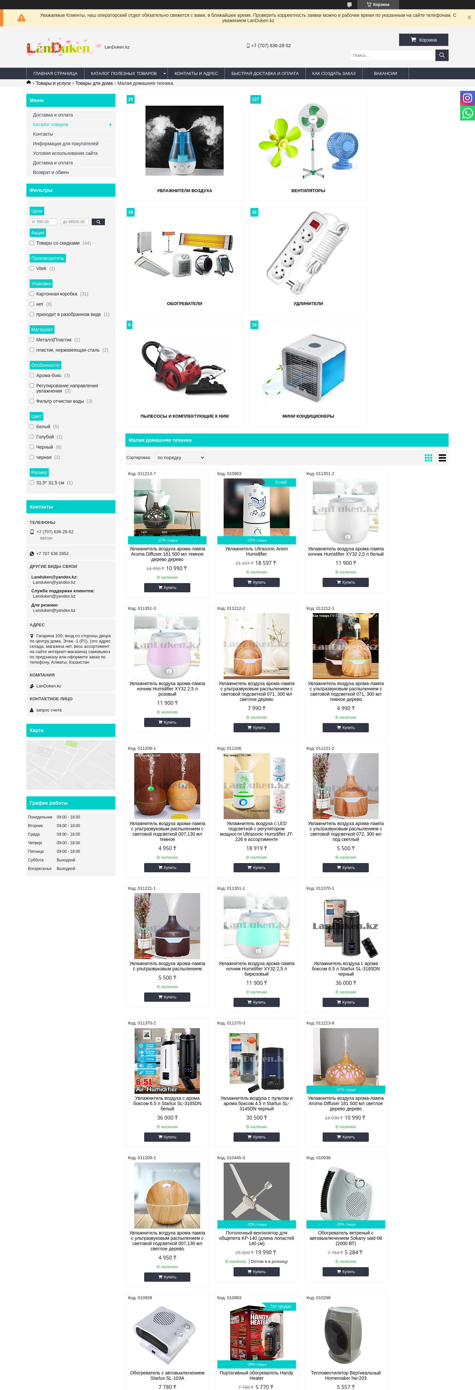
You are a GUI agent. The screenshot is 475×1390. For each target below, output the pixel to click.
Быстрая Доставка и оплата (265, 73)
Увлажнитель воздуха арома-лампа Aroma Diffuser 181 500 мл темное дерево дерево (163, 440)
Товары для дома (94, 83)
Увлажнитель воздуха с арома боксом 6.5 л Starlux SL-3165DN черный (410, 720)
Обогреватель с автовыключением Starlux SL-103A (328, 1011)
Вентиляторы (287, 190)
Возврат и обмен (51, 172)
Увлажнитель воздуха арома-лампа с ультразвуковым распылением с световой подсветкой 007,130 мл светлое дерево (410, 871)
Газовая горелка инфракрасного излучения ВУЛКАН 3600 (328, 1143)
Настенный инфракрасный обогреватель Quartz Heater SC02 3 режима (246, 1146)
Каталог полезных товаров (124, 73)
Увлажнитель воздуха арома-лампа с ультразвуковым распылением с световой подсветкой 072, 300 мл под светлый (164, 725)
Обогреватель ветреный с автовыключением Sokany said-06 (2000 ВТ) (245, 1011)
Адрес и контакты (154, 1246)
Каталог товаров (50, 124)
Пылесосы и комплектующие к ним (287, 302)
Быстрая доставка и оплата (164, 1255)
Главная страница (55, 73)
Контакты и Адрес (196, 73)
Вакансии (385, 73)
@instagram (41, 1263)
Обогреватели (396, 190)
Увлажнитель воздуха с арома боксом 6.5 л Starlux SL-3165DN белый (164, 866)
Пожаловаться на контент (250, 1383)
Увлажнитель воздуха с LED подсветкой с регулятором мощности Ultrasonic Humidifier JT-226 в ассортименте (410, 577)
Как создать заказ (334, 73)
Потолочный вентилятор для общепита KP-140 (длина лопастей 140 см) (163, 1011)
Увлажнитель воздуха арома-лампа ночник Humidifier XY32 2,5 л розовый (410, 440)
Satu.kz (265, 1377)
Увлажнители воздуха (177, 190)
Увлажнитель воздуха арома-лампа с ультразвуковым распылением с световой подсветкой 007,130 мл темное (328, 577)
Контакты (43, 134)
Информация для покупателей (65, 143)
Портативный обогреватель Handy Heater (410, 1008)
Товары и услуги (53, 83)
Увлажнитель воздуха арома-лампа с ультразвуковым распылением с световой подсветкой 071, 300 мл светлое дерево (163, 580)
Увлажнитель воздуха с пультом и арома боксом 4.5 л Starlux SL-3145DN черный (246, 866)
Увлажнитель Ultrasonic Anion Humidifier (245, 438)
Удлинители (177, 302)
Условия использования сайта (65, 153)
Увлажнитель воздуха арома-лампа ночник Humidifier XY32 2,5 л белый (328, 440)
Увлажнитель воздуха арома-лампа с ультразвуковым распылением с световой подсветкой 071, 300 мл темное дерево (245, 580)
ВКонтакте (40, 1246)
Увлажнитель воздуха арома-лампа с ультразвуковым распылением (246, 720)
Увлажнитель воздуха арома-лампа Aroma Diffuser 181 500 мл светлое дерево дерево (328, 866)
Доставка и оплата (53, 115)
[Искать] (442, 55)
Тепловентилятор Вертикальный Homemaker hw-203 (164, 1143)
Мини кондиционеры (396, 302)
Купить (166, 474)
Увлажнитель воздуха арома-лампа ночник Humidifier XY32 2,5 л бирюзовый (328, 720)
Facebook (39, 1255)
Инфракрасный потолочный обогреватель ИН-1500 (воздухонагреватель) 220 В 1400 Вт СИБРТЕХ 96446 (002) (410, 1148)
